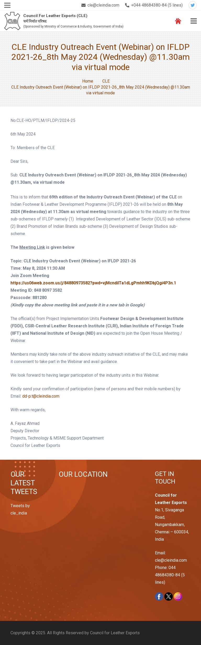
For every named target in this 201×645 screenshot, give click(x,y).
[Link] (12, 21)
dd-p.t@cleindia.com (40, 396)
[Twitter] (192, 5)
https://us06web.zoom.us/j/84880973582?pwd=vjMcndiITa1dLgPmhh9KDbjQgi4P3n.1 (93, 282)
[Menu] (193, 21)
